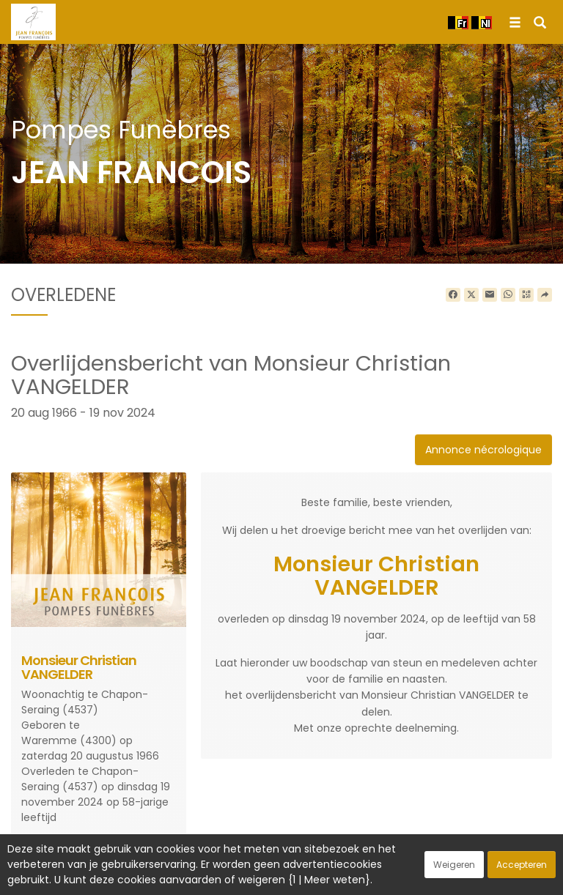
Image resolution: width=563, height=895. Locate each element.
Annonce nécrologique (483, 449)
